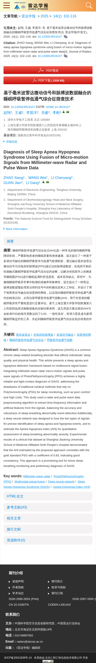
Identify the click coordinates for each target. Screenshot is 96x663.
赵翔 (7, 113)
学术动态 (16, 594)
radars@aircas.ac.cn (30, 641)
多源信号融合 (65, 334)
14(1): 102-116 (64, 16)
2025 (44, 16)
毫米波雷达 (23, 334)
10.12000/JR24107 (50, 36)
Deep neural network (61, 481)
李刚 (56, 113)
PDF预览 (52, 70)
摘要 (10, 241)
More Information (15, 229)
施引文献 (14, 529)
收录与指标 (57, 588)
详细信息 (10, 141)
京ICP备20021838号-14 (18, 657)
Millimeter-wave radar (36, 476)
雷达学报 (28, 16)
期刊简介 (55, 582)
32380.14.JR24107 (58, 107)
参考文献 (17, 507)
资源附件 (16, 540)
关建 (44, 113)
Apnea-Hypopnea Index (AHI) (71, 486)
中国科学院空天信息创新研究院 (35, 623)
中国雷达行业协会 (68, 623)
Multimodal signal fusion (30, 481)
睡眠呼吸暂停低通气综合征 (26, 340)
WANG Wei (37, 178)
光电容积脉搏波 (43, 334)
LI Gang (32, 183)
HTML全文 (15, 496)
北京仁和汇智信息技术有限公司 (63, 657)
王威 (18, 113)
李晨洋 (31, 113)
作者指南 (16, 588)
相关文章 (14, 518)
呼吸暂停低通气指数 (60, 340)
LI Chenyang (61, 178)
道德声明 (16, 582)
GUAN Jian (12, 183)
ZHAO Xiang (13, 178)
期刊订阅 (55, 594)
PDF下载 (51, 80)
